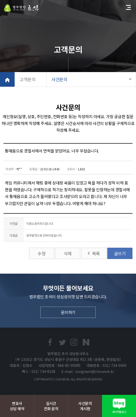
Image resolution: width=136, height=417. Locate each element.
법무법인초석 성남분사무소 (21, 8)
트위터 (62, 342)
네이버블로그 (86, 342)
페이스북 (50, 342)
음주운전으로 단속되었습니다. (44, 235)
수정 (41, 253)
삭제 (68, 253)
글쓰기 (120, 253)
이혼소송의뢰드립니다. (39, 223)
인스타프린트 (74, 342)
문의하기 (68, 312)
